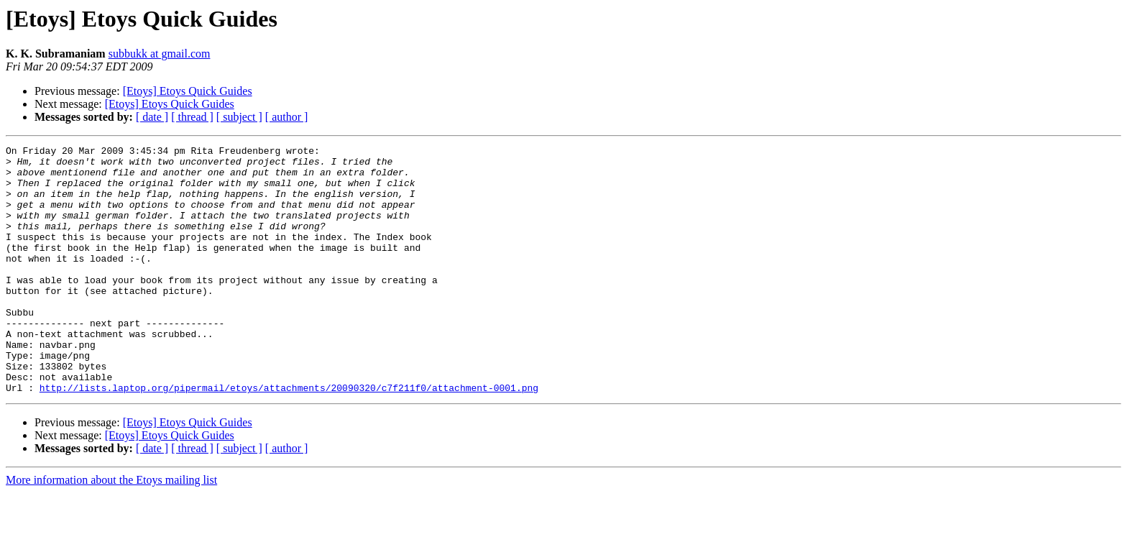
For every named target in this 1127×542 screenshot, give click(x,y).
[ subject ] (239, 117)
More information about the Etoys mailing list (111, 529)
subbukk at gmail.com (160, 53)
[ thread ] (192, 117)
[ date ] (152, 117)
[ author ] (286, 117)
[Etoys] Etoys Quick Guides (187, 91)
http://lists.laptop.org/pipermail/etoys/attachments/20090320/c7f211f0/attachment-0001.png (289, 437)
